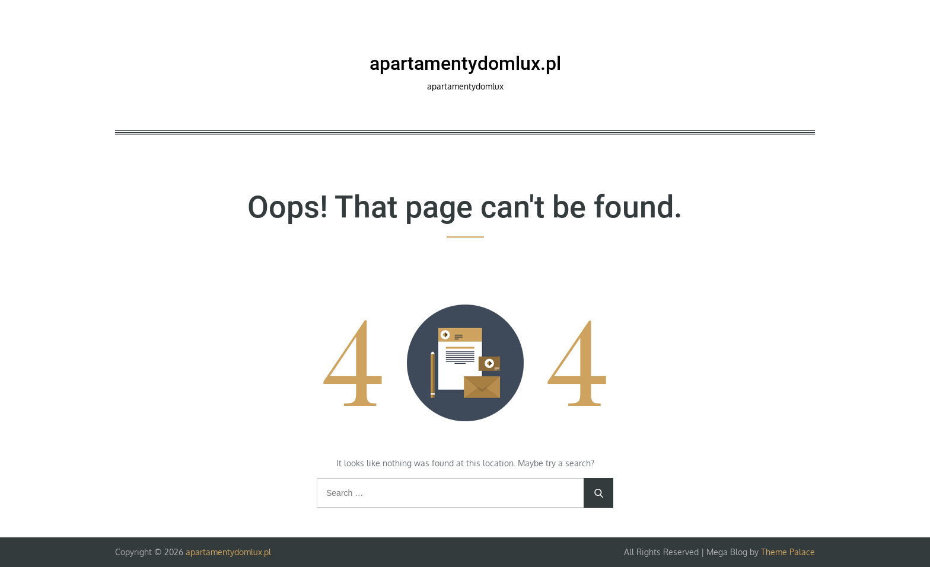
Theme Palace (788, 552)
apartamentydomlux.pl (465, 63)
